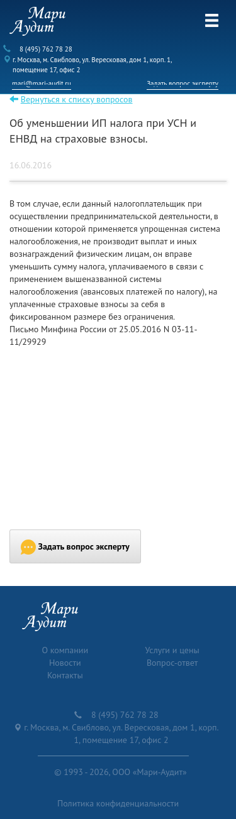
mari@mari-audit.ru (41, 83)
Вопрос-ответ (172, 662)
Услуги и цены (172, 650)
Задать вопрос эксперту (182, 83)
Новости (65, 662)
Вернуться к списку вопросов (77, 99)
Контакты (65, 675)
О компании (65, 650)
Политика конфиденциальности (118, 803)
